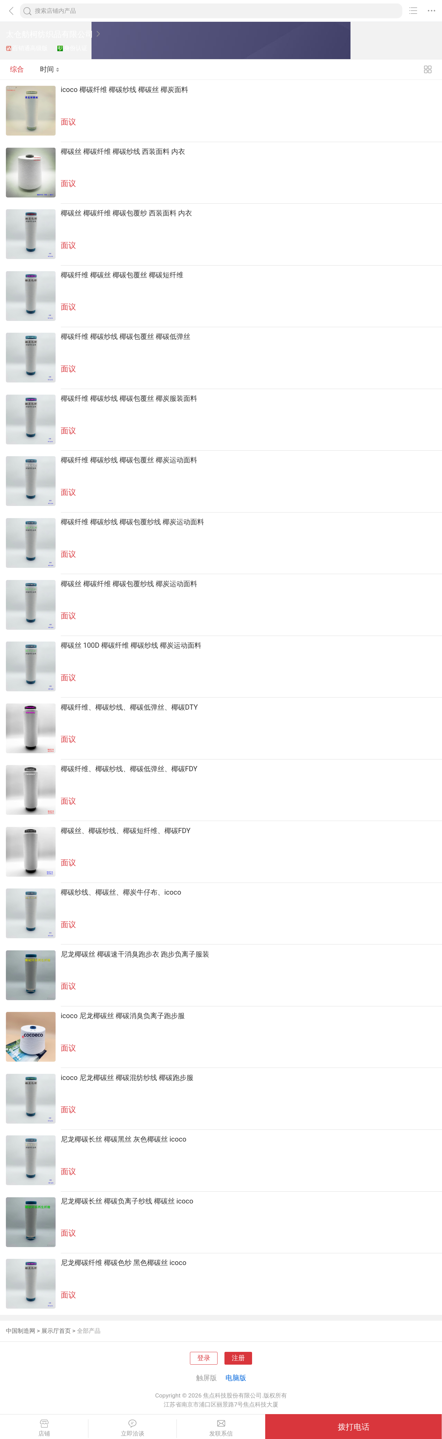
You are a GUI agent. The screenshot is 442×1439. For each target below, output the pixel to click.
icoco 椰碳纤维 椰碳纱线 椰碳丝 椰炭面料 (124, 89)
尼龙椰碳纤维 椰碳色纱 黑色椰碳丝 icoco (123, 1262)
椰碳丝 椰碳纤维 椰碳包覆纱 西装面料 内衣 (126, 213)
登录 (203, 1358)
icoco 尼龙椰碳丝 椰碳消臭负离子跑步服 (123, 1016)
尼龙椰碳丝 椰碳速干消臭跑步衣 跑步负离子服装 (135, 954)
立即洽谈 (132, 1428)
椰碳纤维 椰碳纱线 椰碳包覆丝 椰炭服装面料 (129, 398)
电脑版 (235, 1378)
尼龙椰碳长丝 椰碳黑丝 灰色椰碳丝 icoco (123, 1139)
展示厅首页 (56, 1330)
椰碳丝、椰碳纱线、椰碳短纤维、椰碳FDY (126, 831)
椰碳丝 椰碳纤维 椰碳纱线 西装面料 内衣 (123, 151)
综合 (17, 69)
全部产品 (88, 1330)
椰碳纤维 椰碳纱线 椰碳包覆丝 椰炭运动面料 (129, 460)
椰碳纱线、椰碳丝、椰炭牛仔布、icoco (121, 892)
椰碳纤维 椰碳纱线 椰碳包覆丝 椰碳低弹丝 (125, 336)
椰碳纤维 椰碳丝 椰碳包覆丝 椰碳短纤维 (122, 275)
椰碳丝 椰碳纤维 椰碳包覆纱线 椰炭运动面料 (129, 584)
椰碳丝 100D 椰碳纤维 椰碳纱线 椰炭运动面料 (131, 645)
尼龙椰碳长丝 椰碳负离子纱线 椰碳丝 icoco (127, 1201)
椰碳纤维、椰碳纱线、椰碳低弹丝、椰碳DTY (129, 707)
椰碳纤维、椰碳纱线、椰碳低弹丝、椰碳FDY (129, 769)
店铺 (44, 1428)
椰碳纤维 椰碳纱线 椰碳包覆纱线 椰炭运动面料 (132, 522)
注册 (238, 1358)
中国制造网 (20, 1330)
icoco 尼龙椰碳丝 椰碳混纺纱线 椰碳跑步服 (127, 1077)
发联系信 (221, 1428)
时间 (50, 69)
